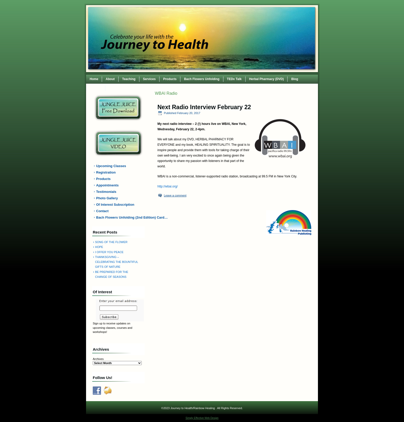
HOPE (99, 246)
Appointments (107, 185)
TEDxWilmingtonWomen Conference (136, 88)
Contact (96, 88)
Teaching (129, 79)
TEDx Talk (234, 79)
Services (149, 79)
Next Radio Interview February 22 (204, 107)
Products (169, 79)
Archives (98, 358)
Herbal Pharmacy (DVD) (266, 79)
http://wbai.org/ (167, 186)
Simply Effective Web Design (202, 418)
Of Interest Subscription (115, 204)
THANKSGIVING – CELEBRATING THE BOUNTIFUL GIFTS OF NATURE (116, 262)
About (110, 79)
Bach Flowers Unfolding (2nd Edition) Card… (121, 217)
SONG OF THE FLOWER (111, 242)
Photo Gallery (107, 198)
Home (94, 79)
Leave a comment (175, 195)
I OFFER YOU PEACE (109, 252)
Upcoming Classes (111, 166)
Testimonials (106, 192)
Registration (106, 172)
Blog (294, 79)
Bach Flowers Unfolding (201, 79)
